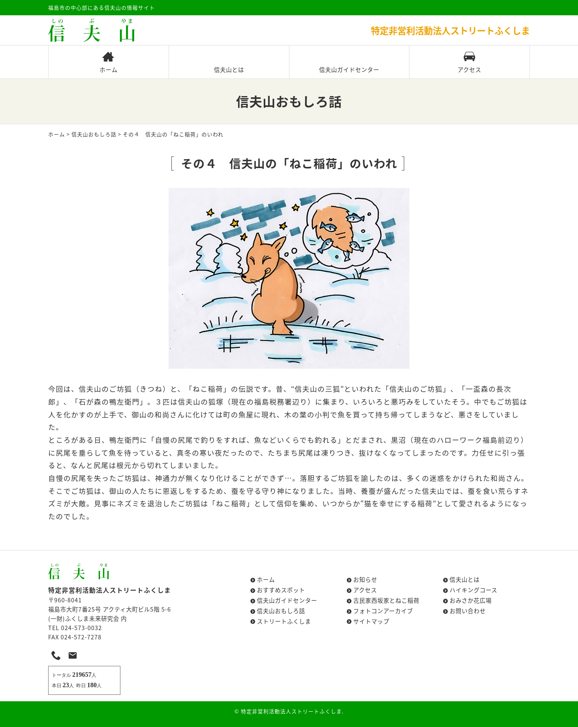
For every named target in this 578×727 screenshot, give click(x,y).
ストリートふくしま (284, 621)
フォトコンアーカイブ (383, 610)
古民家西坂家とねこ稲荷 (386, 600)
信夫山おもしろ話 (93, 134)
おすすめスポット (281, 589)
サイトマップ (371, 621)
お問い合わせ (468, 610)
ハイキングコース (473, 589)
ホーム (108, 62)
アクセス (469, 62)
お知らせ (365, 579)
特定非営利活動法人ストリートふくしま (291, 711)
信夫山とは (229, 62)
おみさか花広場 (471, 600)
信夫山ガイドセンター (349, 62)
